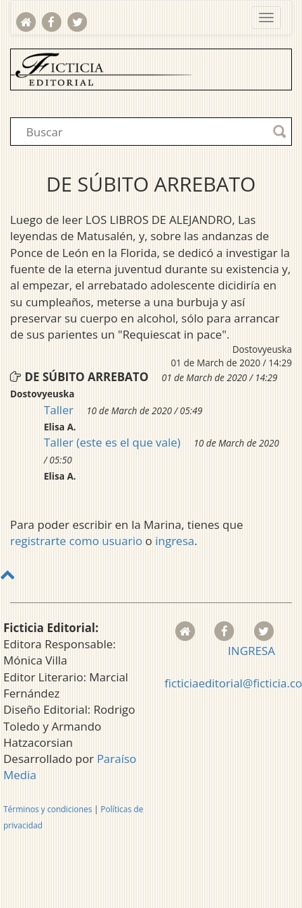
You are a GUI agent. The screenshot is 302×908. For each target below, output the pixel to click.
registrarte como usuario (76, 540)
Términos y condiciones (47, 809)
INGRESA (251, 650)
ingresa (174, 540)
